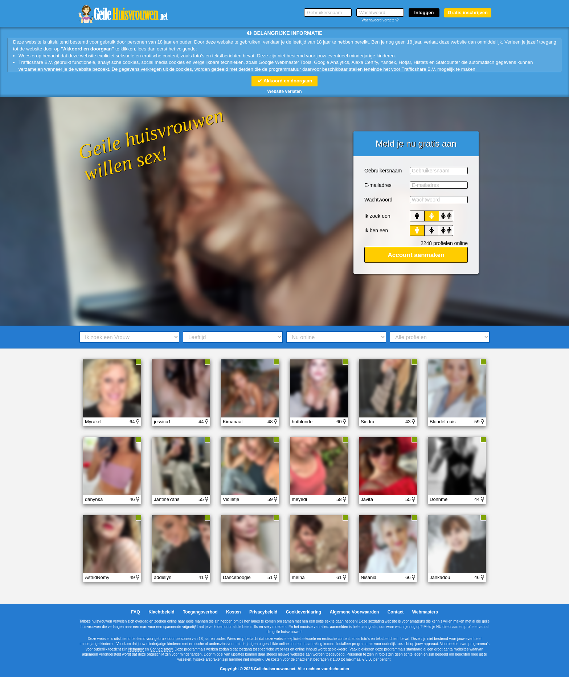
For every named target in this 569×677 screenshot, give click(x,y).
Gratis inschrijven (468, 12)
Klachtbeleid (161, 612)
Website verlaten (284, 91)
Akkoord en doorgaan (284, 80)
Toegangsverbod (200, 612)
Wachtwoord (378, 200)
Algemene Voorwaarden (354, 612)
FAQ (135, 612)
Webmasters (425, 612)
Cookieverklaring (303, 612)
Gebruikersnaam (383, 171)
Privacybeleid (263, 612)
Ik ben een (376, 230)
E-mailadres (378, 185)
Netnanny (136, 649)
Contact (396, 612)
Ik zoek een (377, 216)
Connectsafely (161, 649)
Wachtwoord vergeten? (379, 20)
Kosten (233, 612)
